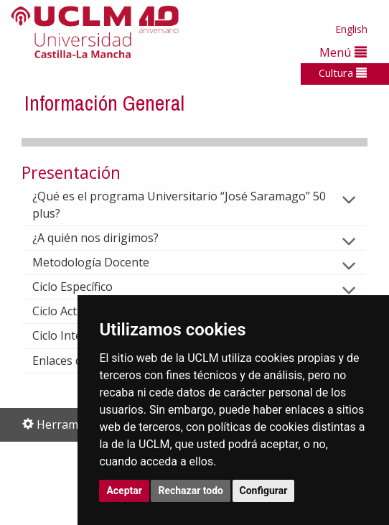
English (351, 29)
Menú (343, 52)
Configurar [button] (264, 490)
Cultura (343, 72)
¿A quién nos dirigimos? (107, 238)
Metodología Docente (102, 262)
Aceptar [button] (124, 490)
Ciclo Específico (84, 286)
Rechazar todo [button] (190, 490)
